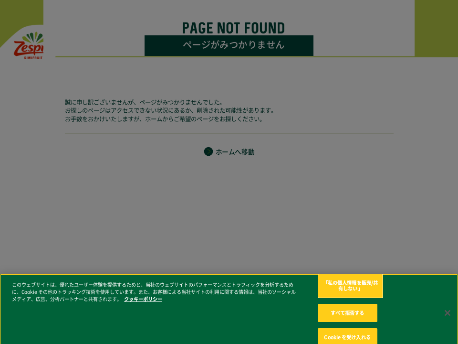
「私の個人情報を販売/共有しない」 (350, 289)
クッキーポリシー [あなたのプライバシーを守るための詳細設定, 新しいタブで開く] (143, 302)
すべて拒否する (347, 316)
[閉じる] (447, 316)
